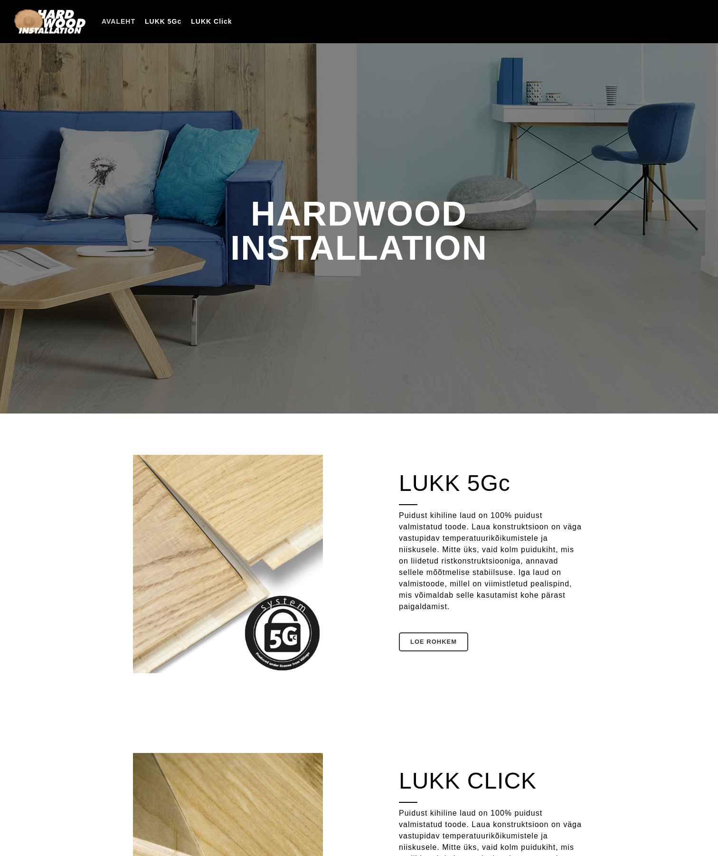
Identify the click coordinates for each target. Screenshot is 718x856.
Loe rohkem (433, 641)
